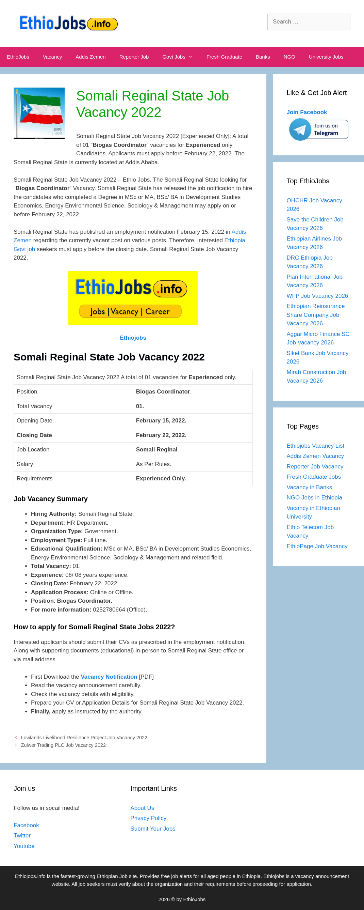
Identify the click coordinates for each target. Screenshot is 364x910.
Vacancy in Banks (309, 487)
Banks (263, 57)
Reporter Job (134, 57)
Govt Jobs (181, 57)
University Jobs (326, 57)
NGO (289, 57)
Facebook (26, 825)
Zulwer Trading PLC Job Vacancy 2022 (63, 745)
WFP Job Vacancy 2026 (317, 296)
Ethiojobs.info (30, 876)
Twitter (22, 835)
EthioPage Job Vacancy (317, 546)
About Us (142, 808)
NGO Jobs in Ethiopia (315, 497)
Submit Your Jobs (152, 829)
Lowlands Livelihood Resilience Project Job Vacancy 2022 (84, 737)
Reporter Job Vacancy (315, 466)
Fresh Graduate (224, 57)
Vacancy (52, 57)
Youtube (24, 846)
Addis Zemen (90, 57)
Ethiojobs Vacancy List (316, 446)
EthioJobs (18, 57)
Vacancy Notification (109, 677)
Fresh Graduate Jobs (314, 477)
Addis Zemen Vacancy (315, 456)
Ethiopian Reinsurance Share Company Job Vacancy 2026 (316, 315)
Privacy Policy (148, 818)
